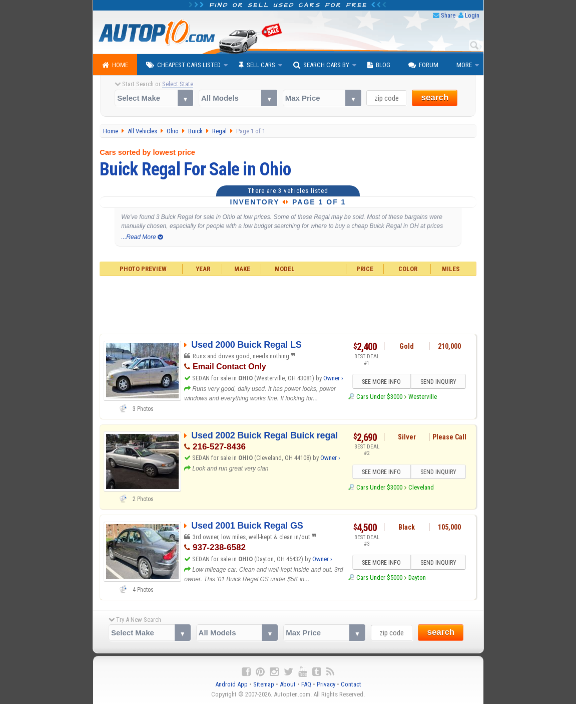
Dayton (417, 577)
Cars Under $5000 (379, 577)
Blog (378, 65)
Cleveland (421, 487)
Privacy (326, 684)
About (288, 684)
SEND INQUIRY (438, 381)
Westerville (422, 396)
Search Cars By (321, 65)
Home (115, 65)
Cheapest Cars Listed (183, 65)
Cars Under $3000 (379, 396)
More (464, 65)
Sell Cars (257, 65)
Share (448, 15)
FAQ (306, 684)
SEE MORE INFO (381, 381)
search (434, 97)
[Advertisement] (288, 303)
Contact (351, 684)
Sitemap (263, 684)
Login (472, 15)
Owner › (333, 378)
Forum (423, 65)
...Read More (142, 237)
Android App (231, 684)
